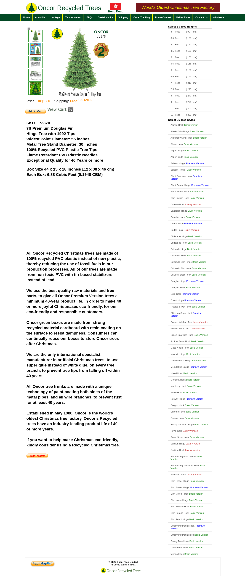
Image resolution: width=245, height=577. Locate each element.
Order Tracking (141, 17)
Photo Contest (163, 17)
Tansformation (73, 17)
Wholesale (218, 17)
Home (26, 17)
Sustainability (105, 17)
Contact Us (201, 17)
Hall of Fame (183, 17)
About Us (40, 17)
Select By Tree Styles (181, 119)
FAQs (89, 17)
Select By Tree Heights (182, 26)
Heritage (55, 17)
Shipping (123, 17)
